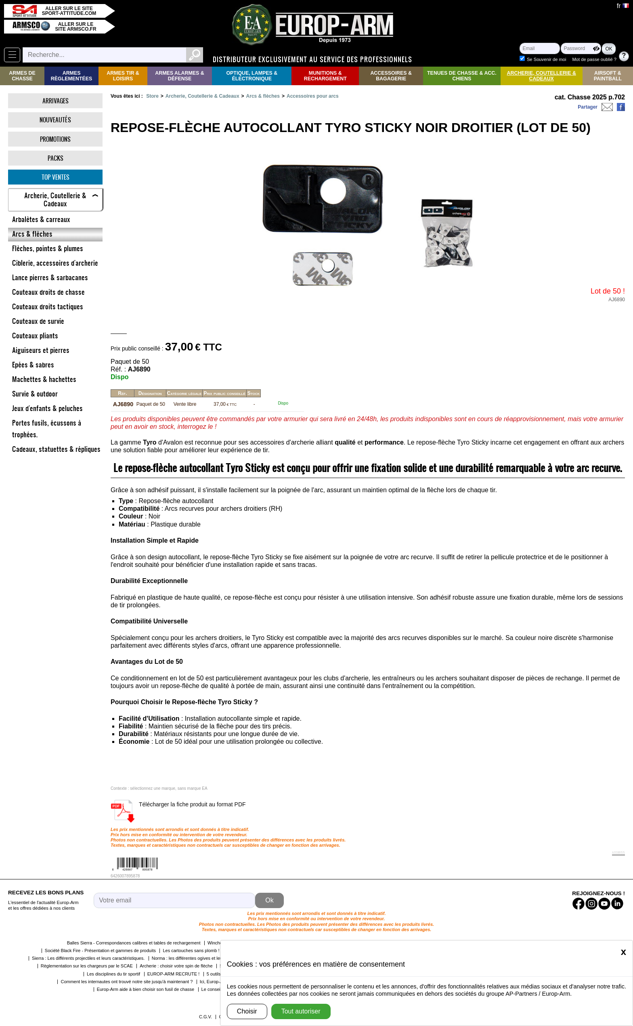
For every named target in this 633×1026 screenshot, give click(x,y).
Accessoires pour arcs (313, 96)
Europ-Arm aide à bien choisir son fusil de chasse (146, 989)
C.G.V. (205, 1016)
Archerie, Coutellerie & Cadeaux (541, 76)
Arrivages (55, 101)
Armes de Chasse (22, 76)
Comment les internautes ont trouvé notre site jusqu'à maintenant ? (127, 981)
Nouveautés (55, 119)
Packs (55, 158)
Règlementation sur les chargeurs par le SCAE (87, 965)
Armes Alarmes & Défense (179, 76)
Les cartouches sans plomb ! (191, 950)
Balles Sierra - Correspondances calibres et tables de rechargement (134, 942)
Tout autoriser (301, 1011)
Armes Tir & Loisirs (123, 76)
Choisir (247, 1011)
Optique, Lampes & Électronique (251, 76)
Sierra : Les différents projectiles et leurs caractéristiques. (88, 958)
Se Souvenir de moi (546, 59)
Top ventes (55, 177)
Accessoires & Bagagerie (391, 76)
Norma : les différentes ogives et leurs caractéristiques (205, 958)
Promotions (55, 139)
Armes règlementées (71, 76)
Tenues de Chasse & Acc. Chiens (462, 76)
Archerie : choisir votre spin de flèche (176, 965)
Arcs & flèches (263, 96)
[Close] (623, 951)
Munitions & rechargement (325, 76)
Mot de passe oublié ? (594, 59)
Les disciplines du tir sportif (113, 973)
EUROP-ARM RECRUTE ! (173, 973)
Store (152, 96)
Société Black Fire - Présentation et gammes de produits (100, 950)
